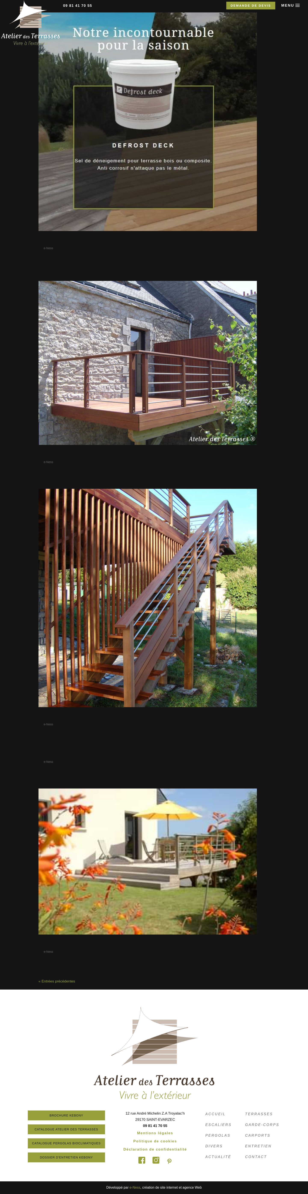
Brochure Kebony (73, 1115)
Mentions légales (162, 1133)
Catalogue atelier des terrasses (73, 1129)
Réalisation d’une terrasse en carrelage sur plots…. (113, 754)
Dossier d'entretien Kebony (73, 1157)
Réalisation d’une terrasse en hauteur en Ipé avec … (114, 454)
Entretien (258, 1146)
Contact (256, 1157)
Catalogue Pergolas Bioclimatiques (73, 1143)
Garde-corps (262, 1125)
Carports (258, 1135)
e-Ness (48, 248)
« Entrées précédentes (56, 981)
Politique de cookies (162, 1141)
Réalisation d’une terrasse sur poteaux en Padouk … (114, 944)
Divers (214, 1146)
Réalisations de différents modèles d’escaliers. (106, 716)
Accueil (215, 1114)
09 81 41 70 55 (77, 6)
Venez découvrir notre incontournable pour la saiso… (115, 240)
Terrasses (259, 1114)
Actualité (218, 1157)
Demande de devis (251, 5)
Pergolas (218, 1135)
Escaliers (218, 1125)
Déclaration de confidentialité (162, 1149)
